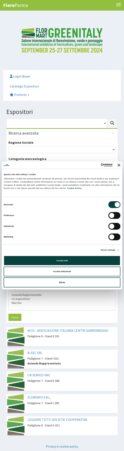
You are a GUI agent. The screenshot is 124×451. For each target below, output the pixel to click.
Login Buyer (20, 76)
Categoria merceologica (27, 159)
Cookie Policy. (74, 188)
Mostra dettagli (108, 250)
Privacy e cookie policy (62, 446)
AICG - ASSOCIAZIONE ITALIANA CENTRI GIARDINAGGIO (68, 330)
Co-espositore (62, 299)
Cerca (15, 317)
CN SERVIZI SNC (39, 375)
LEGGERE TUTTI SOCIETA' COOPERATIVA (57, 419)
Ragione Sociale (20, 142)
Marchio (62, 303)
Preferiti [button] (19, 95)
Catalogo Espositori (24, 86)
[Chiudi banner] (118, 165)
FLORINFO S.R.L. (39, 397)
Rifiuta (62, 282)
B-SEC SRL (35, 353)
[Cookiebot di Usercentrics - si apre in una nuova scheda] (94, 165)
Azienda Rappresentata (62, 295)
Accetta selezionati (62, 271)
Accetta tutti (62, 261)
